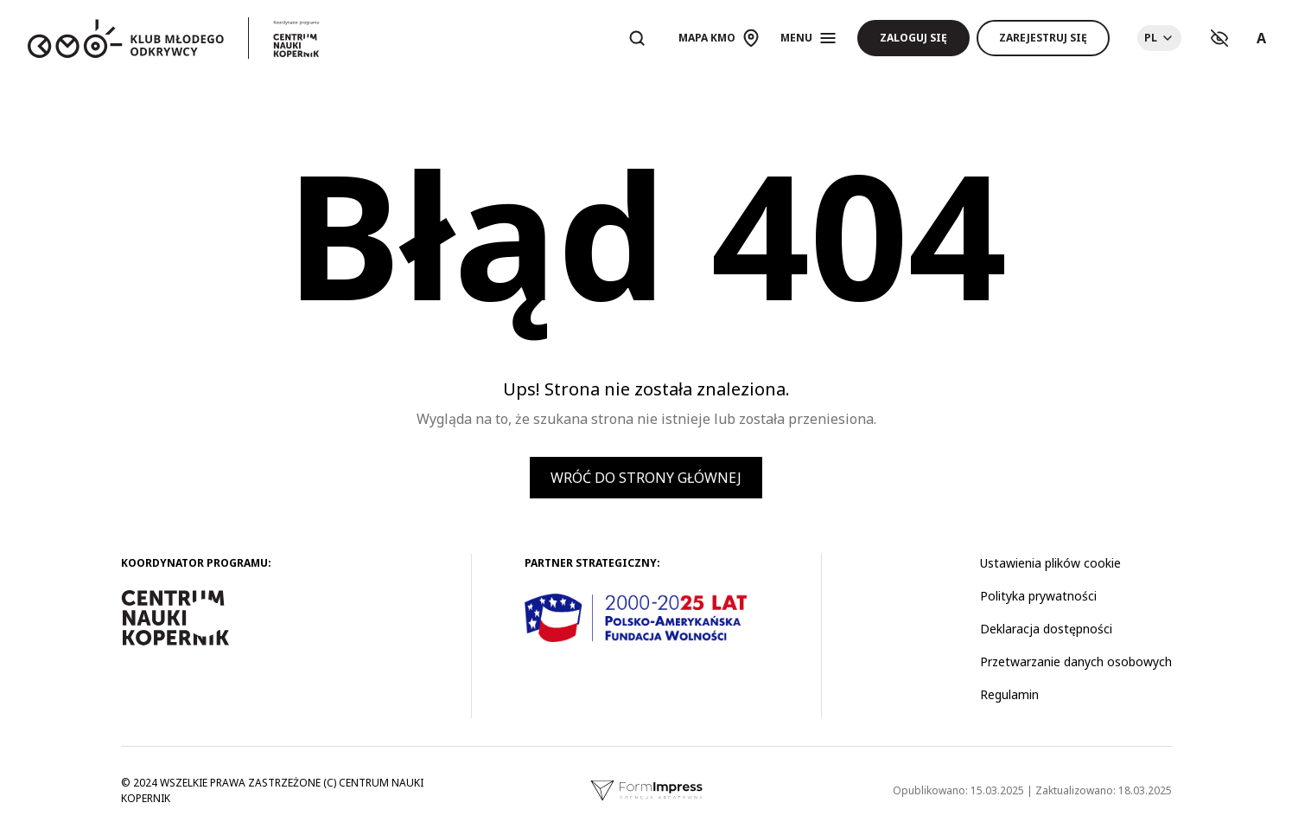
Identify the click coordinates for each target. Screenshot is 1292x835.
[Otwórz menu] (808, 38)
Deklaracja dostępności (1046, 628)
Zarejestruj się (1043, 37)
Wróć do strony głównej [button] (646, 477)
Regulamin (1009, 694)
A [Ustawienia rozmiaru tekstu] (1261, 38)
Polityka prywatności (1038, 596)
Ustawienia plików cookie (1050, 563)
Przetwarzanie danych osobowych (1076, 661)
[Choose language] (1159, 38)
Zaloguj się (913, 37)
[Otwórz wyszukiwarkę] (637, 38)
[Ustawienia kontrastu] (1219, 38)
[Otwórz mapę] (719, 38)
